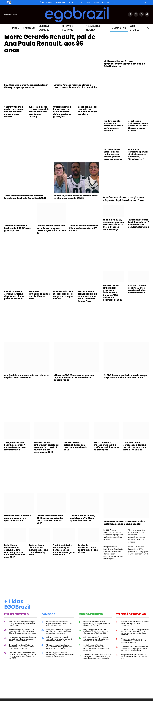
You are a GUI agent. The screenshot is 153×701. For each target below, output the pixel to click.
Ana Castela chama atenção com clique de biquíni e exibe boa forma (124, 199)
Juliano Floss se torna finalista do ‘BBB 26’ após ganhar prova (17, 228)
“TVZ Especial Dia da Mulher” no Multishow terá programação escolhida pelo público (134, 648)
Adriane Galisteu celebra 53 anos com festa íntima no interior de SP (137, 289)
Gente (81, 2)
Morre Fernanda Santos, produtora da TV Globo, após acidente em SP (82, 518)
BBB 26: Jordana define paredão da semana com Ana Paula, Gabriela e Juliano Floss (87, 296)
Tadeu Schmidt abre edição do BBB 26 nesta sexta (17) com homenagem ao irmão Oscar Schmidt (135, 632)
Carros (105, 2)
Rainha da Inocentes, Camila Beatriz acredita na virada (88, 549)
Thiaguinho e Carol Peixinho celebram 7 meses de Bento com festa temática (138, 223)
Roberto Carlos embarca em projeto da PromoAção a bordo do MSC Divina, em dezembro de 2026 (112, 292)
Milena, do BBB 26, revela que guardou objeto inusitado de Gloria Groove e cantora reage (113, 225)
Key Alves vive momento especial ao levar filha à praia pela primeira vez (26, 86)
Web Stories (134, 27)
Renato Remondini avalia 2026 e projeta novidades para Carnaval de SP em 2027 (50, 519)
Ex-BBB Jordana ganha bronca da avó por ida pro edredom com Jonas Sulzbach (126, 376)
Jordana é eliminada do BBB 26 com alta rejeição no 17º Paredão (84, 228)
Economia (60, 2)
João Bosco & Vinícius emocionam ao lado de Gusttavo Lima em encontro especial (138, 126)
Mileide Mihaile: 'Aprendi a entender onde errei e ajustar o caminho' (17, 518)
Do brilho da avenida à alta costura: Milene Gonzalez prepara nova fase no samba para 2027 (14, 551)
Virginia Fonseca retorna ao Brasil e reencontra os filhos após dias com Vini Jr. (76, 86)
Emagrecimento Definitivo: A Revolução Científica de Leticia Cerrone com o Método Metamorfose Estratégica (113, 553)
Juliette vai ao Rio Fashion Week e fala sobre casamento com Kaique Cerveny (39, 112)
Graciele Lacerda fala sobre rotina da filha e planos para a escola (124, 522)
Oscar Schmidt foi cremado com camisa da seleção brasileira (87, 110)
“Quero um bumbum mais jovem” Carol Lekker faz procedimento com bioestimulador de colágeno (137, 536)
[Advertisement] (51, 137)
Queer (96, 2)
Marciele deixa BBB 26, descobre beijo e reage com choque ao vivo (63, 295)
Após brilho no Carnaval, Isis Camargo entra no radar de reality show (38, 550)
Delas (89, 2)
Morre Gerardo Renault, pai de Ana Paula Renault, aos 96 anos (49, 44)
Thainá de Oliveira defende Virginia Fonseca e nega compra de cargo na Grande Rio (63, 550)
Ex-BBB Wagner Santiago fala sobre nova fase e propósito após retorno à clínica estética (113, 535)
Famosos (29, 28)
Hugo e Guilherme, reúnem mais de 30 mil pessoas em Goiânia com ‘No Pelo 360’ (95, 631)
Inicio (15, 28)
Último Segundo (46, 2)
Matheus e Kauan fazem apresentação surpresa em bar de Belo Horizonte (124, 63)
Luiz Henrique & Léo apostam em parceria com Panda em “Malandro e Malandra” (113, 126)
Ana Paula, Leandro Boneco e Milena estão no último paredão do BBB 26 (76, 197)
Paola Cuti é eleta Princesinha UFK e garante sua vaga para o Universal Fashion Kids (138, 550)
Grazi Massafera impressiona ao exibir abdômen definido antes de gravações (62, 112)
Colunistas (119, 28)
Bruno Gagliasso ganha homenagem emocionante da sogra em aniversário (60, 654)
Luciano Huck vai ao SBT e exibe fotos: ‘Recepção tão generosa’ (135, 623)
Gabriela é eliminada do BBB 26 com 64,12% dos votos (39, 295)
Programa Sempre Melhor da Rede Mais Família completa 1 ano (134, 656)
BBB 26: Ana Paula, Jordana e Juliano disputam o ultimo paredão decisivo (14, 295)
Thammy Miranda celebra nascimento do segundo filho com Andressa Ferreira (14, 112)
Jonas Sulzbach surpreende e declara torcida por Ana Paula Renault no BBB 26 (25, 197)
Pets (113, 2)
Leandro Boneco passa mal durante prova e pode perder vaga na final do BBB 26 (51, 229)
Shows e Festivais (67, 27)
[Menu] (5, 28)
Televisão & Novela (93, 27)
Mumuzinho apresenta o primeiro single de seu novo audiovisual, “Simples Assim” (138, 154)
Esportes (72, 2)
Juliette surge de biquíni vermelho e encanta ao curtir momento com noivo (59, 639)
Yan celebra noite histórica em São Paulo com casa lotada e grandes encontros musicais (113, 154)
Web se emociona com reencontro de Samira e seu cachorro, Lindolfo (133, 640)
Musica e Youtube (44, 27)
